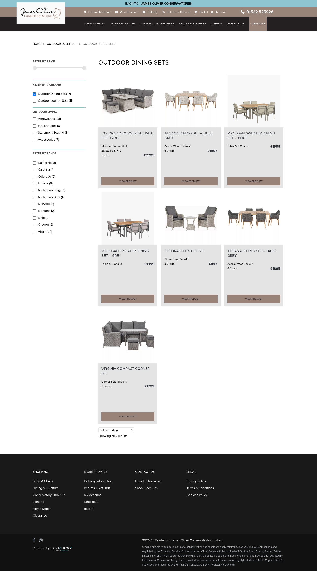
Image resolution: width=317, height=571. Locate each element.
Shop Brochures (146, 488)
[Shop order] (116, 430)
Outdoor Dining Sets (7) (52, 94)
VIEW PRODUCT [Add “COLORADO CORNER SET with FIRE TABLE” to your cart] (128, 181)
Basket (205, 12)
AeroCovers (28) (47, 119)
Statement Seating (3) (50, 133)
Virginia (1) (42, 231)
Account (222, 12)
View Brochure (131, 12)
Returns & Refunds (180, 12)
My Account (92, 495)
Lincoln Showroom (101, 12)
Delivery (154, 12)
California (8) (44, 163)
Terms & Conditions (200, 488)
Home (37, 44)
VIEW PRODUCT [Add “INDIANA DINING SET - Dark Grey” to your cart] (254, 298)
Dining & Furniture (123, 23)
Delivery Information (98, 481)
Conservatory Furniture (158, 23)
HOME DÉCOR (237, 23)
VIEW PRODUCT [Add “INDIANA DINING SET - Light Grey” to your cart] (191, 181)
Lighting (218, 23)
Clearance (259, 23)
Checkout (91, 502)
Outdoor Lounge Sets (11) (53, 101)
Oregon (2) (43, 225)
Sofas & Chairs (96, 23)
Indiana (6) (43, 183)
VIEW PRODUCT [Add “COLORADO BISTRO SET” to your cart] (191, 298)
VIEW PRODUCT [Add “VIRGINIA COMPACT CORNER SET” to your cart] (128, 416)
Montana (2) (44, 211)
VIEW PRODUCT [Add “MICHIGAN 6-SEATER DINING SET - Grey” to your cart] (128, 298)
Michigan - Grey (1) (48, 197)
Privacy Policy (196, 481)
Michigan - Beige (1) (49, 190)
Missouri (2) (43, 204)
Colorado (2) (44, 176)
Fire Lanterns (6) (47, 126)
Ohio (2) (41, 218)
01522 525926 (260, 12)
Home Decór (42, 509)
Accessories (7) (46, 139)
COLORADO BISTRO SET (184, 251)
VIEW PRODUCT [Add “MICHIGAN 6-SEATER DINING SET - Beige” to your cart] (254, 181)
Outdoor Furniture (194, 23)
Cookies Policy (197, 495)
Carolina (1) (43, 170)
